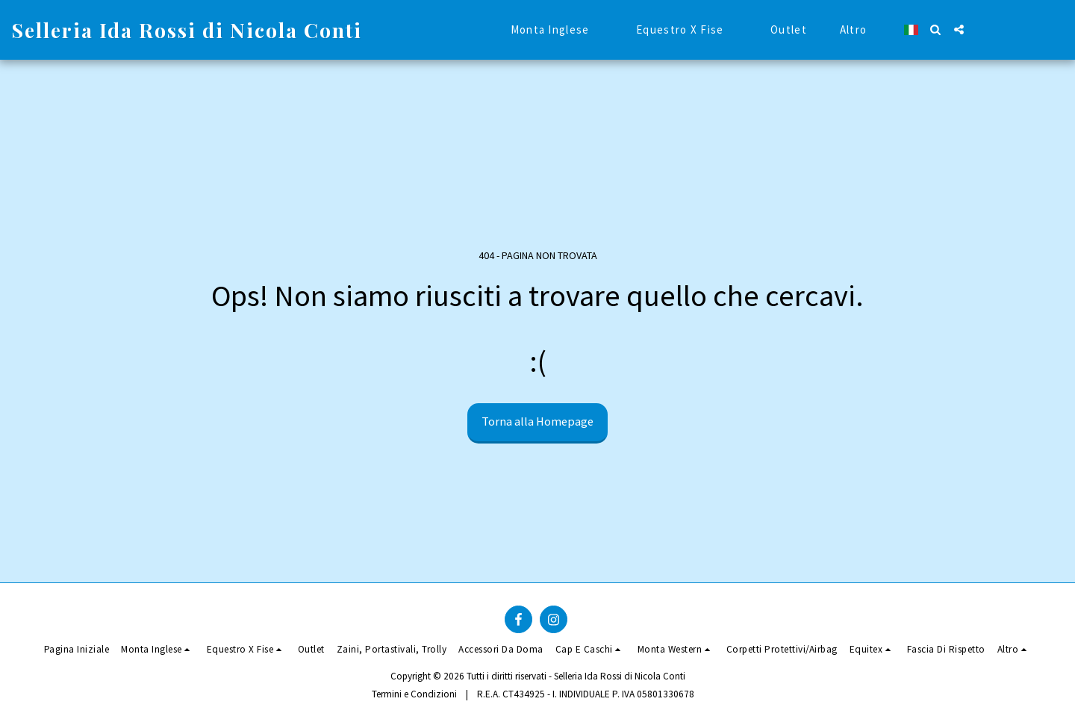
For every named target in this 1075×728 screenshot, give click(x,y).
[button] (936, 29)
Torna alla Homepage (537, 421)
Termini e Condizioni (414, 694)
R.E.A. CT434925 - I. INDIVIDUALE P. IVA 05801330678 (585, 694)
